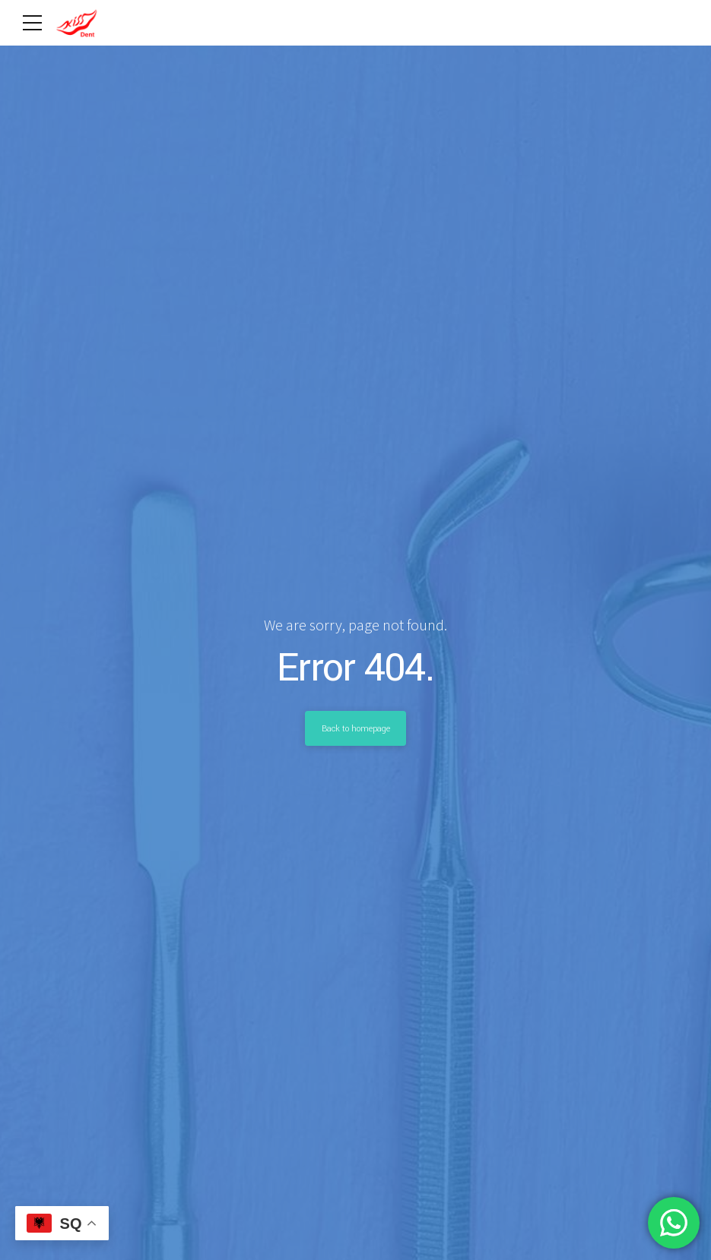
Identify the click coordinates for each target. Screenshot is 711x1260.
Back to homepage (356, 728)
